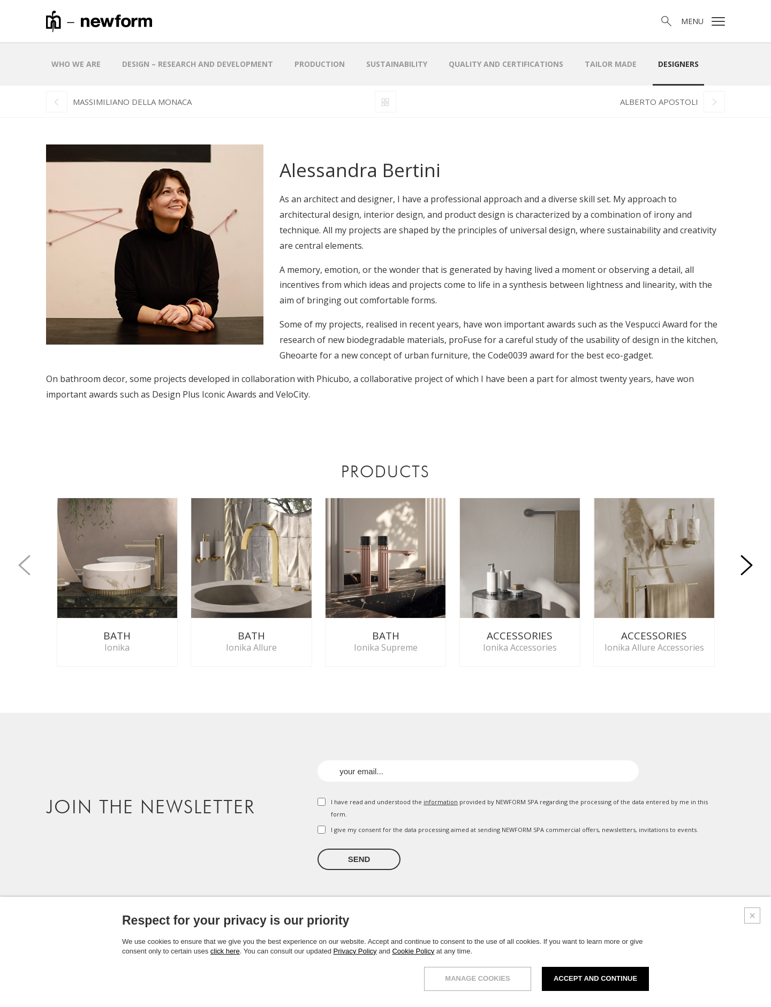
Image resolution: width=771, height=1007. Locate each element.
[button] (746, 559)
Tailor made (611, 64)
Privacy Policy (355, 951)
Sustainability (396, 64)
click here (225, 951)
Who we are (76, 64)
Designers (678, 64)
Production (319, 64)
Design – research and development (197, 64)
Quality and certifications (506, 64)
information (441, 802)
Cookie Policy (413, 951)
